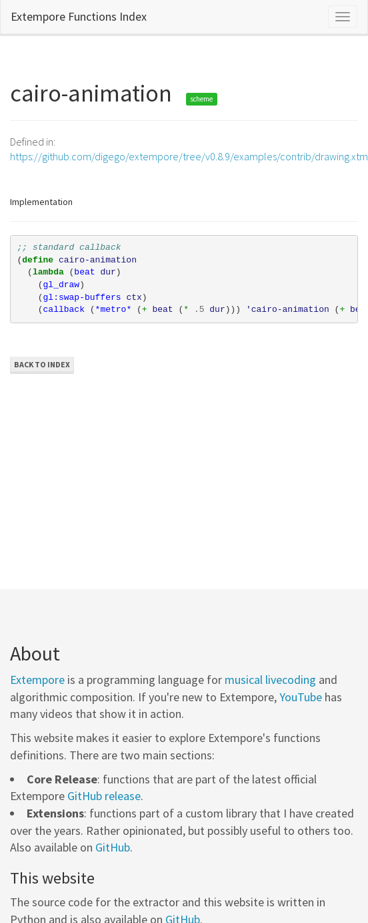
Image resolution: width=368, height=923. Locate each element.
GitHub (112, 847)
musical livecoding (270, 679)
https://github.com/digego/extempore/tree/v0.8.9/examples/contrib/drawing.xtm (189, 156)
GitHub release (104, 795)
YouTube (300, 697)
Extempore (37, 679)
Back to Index (42, 364)
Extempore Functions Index (79, 16)
